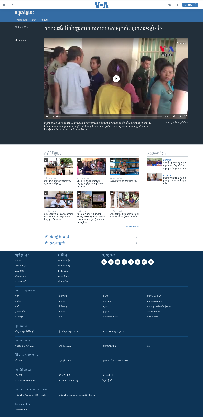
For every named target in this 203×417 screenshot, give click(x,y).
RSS (148, 346)
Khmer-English (154, 311)
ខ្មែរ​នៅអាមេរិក (20, 311)
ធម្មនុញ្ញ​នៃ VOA (65, 360)
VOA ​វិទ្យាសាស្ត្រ (21, 276)
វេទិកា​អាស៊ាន (63, 281)
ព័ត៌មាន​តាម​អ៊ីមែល (109, 346)
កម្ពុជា (17, 296)
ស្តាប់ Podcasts (65, 346)
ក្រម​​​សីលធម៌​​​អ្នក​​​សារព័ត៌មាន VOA (115, 360)
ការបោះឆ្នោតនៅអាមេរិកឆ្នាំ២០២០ (159, 306)
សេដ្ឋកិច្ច (62, 301)
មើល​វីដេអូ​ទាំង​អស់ (132, 226)
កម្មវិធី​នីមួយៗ (22, 20)
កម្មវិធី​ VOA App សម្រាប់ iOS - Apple (30, 395)
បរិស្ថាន (105, 296)
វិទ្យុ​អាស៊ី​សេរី (107, 380)
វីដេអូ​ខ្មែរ (18, 260)
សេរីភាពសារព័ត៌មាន (154, 301)
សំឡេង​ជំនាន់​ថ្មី (63, 276)
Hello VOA (63, 271)
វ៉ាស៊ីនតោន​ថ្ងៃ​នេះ (21, 266)
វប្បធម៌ (105, 306)
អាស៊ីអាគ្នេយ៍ (19, 317)
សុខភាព (62, 311)
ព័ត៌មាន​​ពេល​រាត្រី (64, 266)
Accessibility (109, 375)
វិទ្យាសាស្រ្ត (107, 301)
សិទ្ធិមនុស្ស (63, 306)
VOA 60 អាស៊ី (20, 281)
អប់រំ (60, 317)
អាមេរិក (17, 306)
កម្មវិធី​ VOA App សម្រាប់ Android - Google (77, 395)
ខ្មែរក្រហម (106, 311)
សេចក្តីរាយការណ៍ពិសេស (112, 317)
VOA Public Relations (25, 380)
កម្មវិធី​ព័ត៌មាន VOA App (24, 346)
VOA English (65, 375)
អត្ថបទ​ (34, 20)
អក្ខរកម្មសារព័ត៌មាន (154, 296)
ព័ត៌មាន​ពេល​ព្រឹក (64, 260)
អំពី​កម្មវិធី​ (44, 20)
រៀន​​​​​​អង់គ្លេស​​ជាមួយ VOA (68, 331)
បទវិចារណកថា (152, 317)
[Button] (20, 41)
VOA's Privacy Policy (68, 380)
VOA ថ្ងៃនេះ (19, 271)
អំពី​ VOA (18, 360)
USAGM (18, 375)
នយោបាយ (167, 160)
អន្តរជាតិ (18, 301)
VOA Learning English (113, 331)
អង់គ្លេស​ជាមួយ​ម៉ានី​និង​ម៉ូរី (24, 331)
